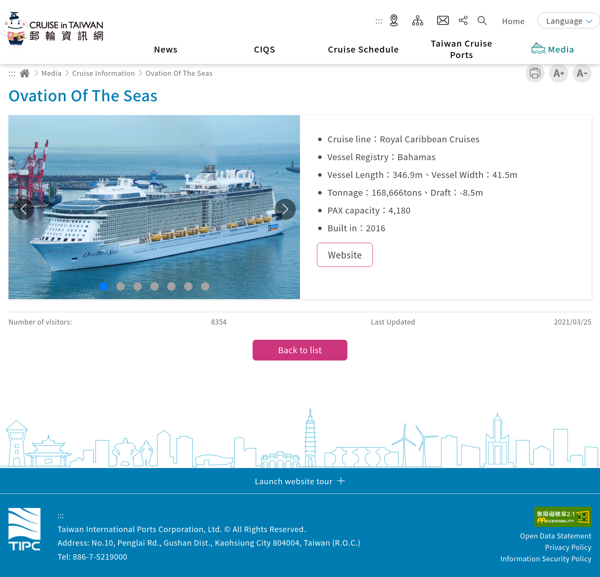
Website (345, 254)
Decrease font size (582, 73)
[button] (103, 286)
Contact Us (443, 20)
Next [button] (285, 209)
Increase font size (558, 73)
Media (51, 73)
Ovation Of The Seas (179, 73)
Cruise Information (103, 73)
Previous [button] (23, 209)
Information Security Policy (546, 558)
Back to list (300, 350)
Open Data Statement (556, 535)
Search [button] (482, 20)
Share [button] (463, 20)
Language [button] (564, 20)
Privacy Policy (568, 547)
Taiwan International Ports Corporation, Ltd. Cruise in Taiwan (53, 30)
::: (379, 20)
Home (513, 20)
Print (535, 73)
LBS (394, 20)
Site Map (417, 20)
